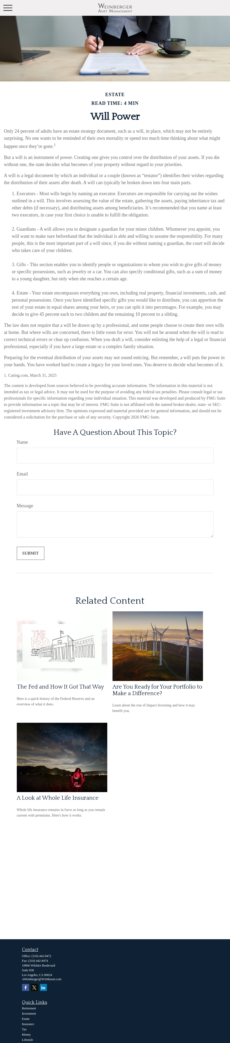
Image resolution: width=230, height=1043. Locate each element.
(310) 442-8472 (41, 956)
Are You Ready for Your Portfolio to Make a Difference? (157, 690)
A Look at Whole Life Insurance (58, 798)
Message (25, 505)
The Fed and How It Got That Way (60, 687)
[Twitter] (34, 987)
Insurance (28, 1024)
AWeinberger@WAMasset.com (42, 979)
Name (22, 442)
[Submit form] (30, 553)
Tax (24, 1029)
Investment (29, 1013)
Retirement (29, 1008)
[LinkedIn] (43, 987)
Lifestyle (27, 1040)
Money (26, 1034)
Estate (26, 1019)
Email (22, 474)
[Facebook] (25, 987)
